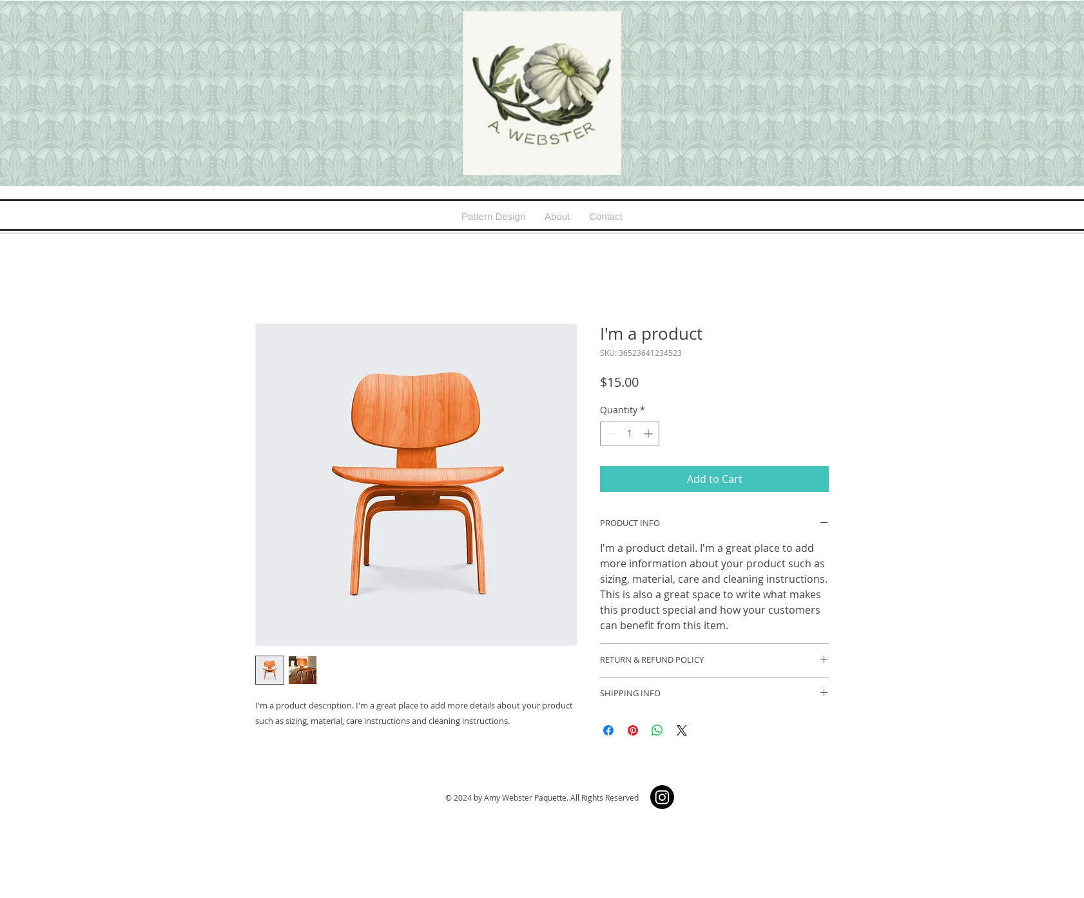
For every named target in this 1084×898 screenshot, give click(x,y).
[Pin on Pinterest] (633, 730)
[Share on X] (682, 730)
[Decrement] (610, 433)
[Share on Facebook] (608, 730)
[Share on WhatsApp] (657, 730)
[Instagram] (662, 797)
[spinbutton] (629, 433)
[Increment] (649, 433)
